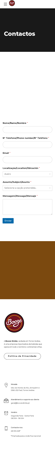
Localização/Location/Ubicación (21, 168)
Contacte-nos (17, 428)
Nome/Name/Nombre (15, 123)
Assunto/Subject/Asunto (17, 182)
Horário (14, 412)
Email (6, 153)
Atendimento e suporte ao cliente (25, 399)
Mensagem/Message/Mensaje (20, 196)
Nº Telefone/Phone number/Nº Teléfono (26, 138)
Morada (14, 384)
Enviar (8, 220)
